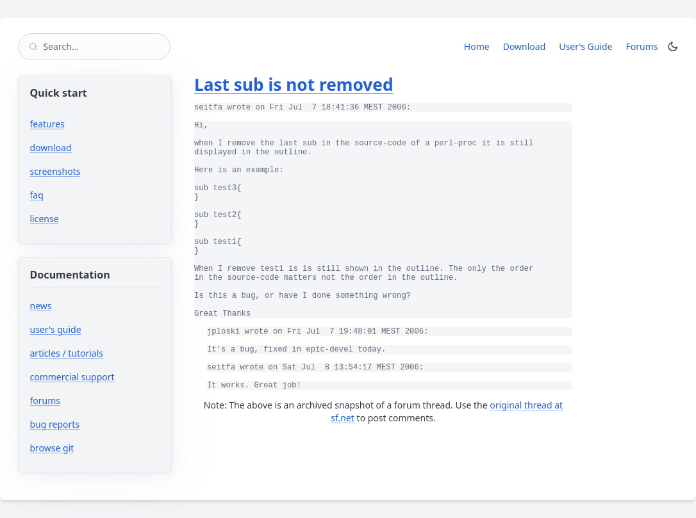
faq (37, 195)
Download (524, 46)
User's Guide (585, 46)
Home (477, 46)
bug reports (93, 424)
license (44, 219)
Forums (644, 46)
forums (83, 400)
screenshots (55, 171)
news (41, 306)
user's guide (55, 329)
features (47, 124)
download (51, 148)
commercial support (72, 377)
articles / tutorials (67, 353)
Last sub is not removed (294, 84)
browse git (90, 448)
